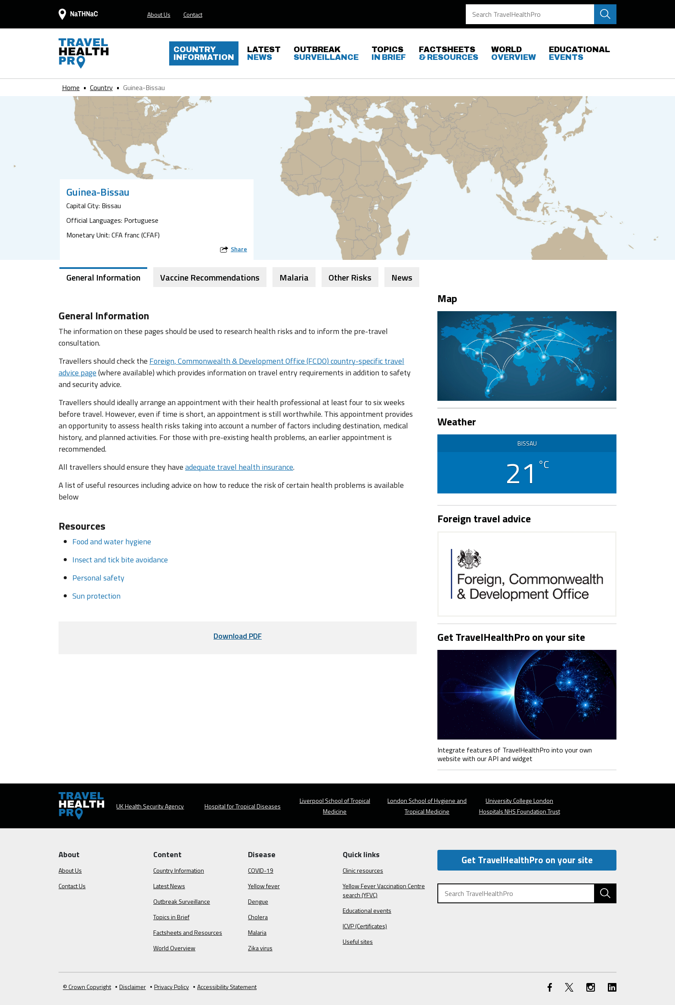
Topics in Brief (171, 916)
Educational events (367, 910)
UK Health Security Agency (150, 806)
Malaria (257, 932)
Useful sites (358, 941)
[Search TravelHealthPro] (541, 14)
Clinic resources (363, 870)
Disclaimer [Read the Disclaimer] (130, 986)
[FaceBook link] (550, 987)
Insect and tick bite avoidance (120, 559)
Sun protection (96, 596)
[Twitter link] (569, 987)
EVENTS (579, 53)
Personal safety (98, 578)
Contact (192, 14)
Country (101, 87)
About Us (158, 14)
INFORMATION (203, 53)
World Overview (174, 947)
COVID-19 (260, 870)
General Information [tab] (103, 277)
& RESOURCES (448, 53)
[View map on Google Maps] (526, 355)
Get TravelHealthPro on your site (527, 860)
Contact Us (72, 885)
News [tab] (401, 277)
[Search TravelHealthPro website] (605, 14)
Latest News (169, 885)
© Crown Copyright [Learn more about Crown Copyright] (87, 986)
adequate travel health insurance (239, 467)
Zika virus (260, 947)
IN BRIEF (389, 53)
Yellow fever (264, 885)
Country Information (178, 870)
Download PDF (238, 636)
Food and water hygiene (111, 541)
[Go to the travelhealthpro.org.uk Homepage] (83, 53)
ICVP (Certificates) (365, 925)
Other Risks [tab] (350, 277)
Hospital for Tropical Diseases (242, 806)
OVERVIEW (513, 53)
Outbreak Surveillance (181, 901)
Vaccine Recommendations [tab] (210, 277)
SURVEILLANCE (326, 53)
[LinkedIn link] (612, 987)
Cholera (258, 916)
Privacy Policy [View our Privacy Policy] (169, 986)
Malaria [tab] (294, 277)
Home (71, 87)
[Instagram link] (590, 987)
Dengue (258, 901)
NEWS (264, 53)
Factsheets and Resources (187, 932)
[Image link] (526, 694)
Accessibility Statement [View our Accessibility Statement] (225, 986)
